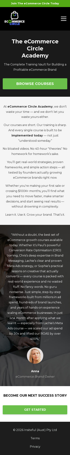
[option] (35, 305)
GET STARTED (35, 409)
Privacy (35, 446)
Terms (35, 438)
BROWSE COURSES (35, 84)
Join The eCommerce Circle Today (35, 3)
